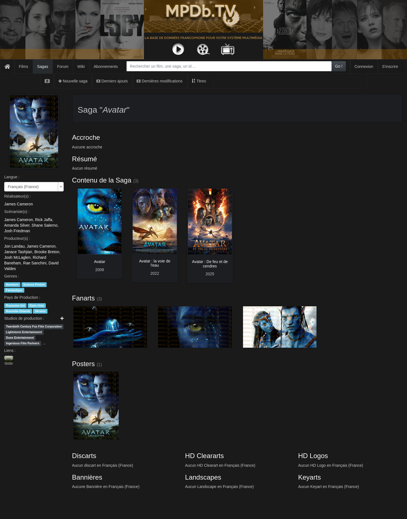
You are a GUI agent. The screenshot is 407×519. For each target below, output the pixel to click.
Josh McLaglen (17, 257)
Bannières (87, 477)
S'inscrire (390, 66)
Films (23, 66)
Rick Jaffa (43, 219)
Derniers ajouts (112, 81)
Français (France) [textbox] (23, 186)
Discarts (84, 455)
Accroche (86, 137)
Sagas (42, 66)
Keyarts (309, 477)
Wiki (81, 66)
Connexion (363, 66)
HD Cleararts (204, 455)
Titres (199, 81)
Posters (83, 364)
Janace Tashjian (18, 252)
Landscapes (203, 477)
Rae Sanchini (34, 263)
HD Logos (313, 455)
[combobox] (229, 66)
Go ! (338, 66)
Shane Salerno (45, 225)
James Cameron (18, 204)
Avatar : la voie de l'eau (154, 263)
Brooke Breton (46, 252)
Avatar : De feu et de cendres (210, 263)
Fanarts (83, 298)
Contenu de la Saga (101, 180)
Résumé (84, 159)
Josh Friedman (17, 231)
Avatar (99, 261)
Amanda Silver (16, 225)
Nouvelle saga (73, 81)
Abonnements (106, 66)
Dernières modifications (159, 81)
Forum (62, 66)
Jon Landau (14, 246)
